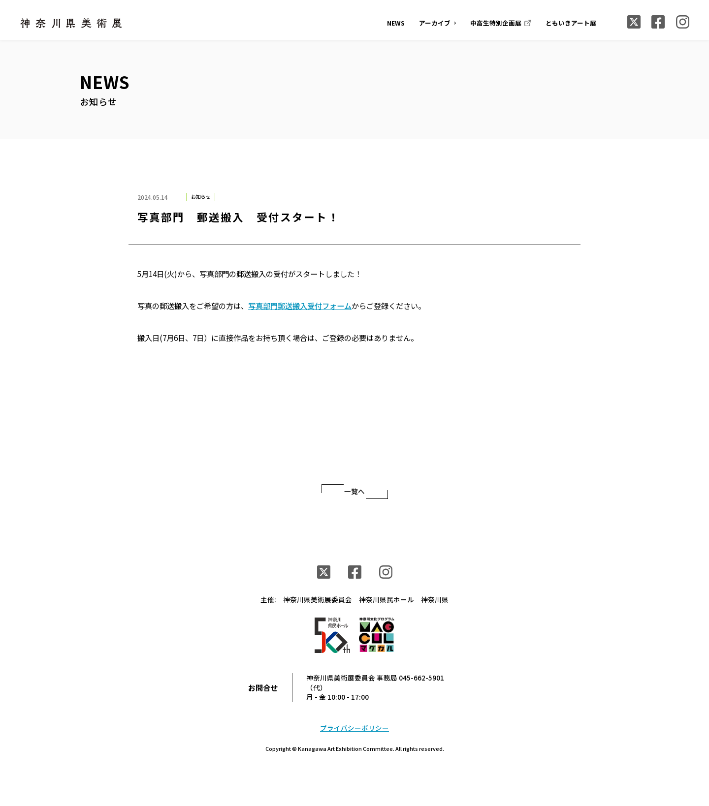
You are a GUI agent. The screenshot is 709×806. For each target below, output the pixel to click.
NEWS (396, 23)
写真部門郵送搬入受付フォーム (300, 305)
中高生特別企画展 (495, 23)
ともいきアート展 (571, 23)
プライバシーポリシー (354, 728)
